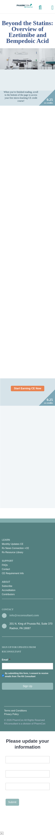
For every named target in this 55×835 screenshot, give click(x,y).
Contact (6, 569)
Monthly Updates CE (12, 544)
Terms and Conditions (15, 710)
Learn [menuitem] (27, 546)
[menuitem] (27, 544)
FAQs (5, 565)
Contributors (8, 594)
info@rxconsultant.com (24, 615)
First (8, 780)
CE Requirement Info (13, 573)
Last (8, 792)
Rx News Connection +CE (15, 548)
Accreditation (9, 590)
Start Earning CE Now (27, 388)
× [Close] (1, 833)
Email (6, 659)
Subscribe (7, 586)
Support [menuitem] (27, 567)
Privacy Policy (11, 714)
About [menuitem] (27, 588)
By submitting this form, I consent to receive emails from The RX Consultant (26, 675)
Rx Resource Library (12, 552)
